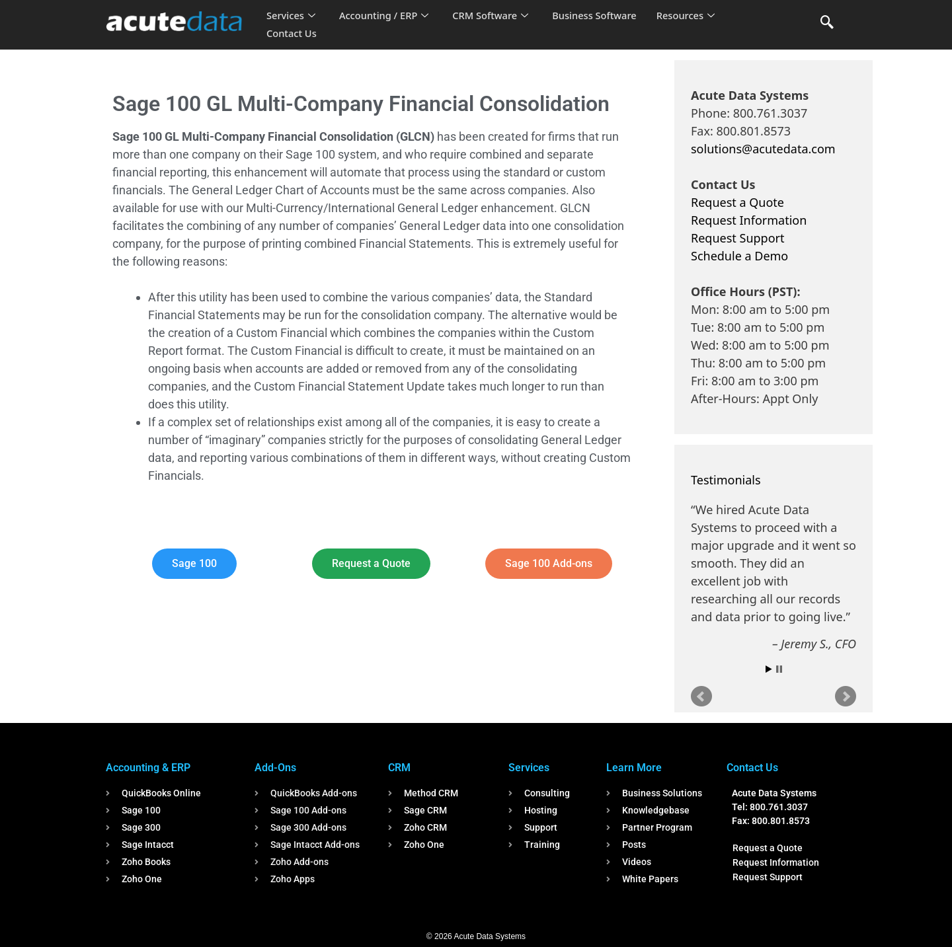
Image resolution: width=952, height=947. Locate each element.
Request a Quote (737, 202)
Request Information (749, 220)
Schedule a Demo (739, 256)
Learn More (634, 767)
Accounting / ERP (386, 15)
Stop (779, 669)
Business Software (600, 15)
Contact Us (292, 33)
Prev (701, 696)
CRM (399, 767)
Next (845, 696)
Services (291, 15)
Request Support (737, 238)
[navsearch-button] (827, 23)
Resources (693, 15)
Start (769, 669)
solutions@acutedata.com (763, 149)
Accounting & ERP (148, 767)
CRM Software (495, 15)
